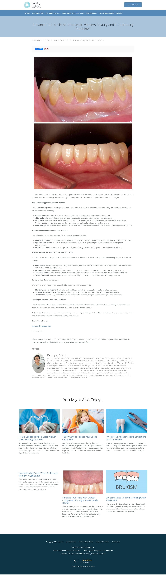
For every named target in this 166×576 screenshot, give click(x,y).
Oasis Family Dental (38, 40)
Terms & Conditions (86, 542)
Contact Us (116, 542)
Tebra (92, 567)
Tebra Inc (61, 542)
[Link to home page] (29, 5)
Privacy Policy (71, 542)
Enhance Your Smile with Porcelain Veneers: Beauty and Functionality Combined (78, 40)
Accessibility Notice (103, 542)
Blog (48, 40)
